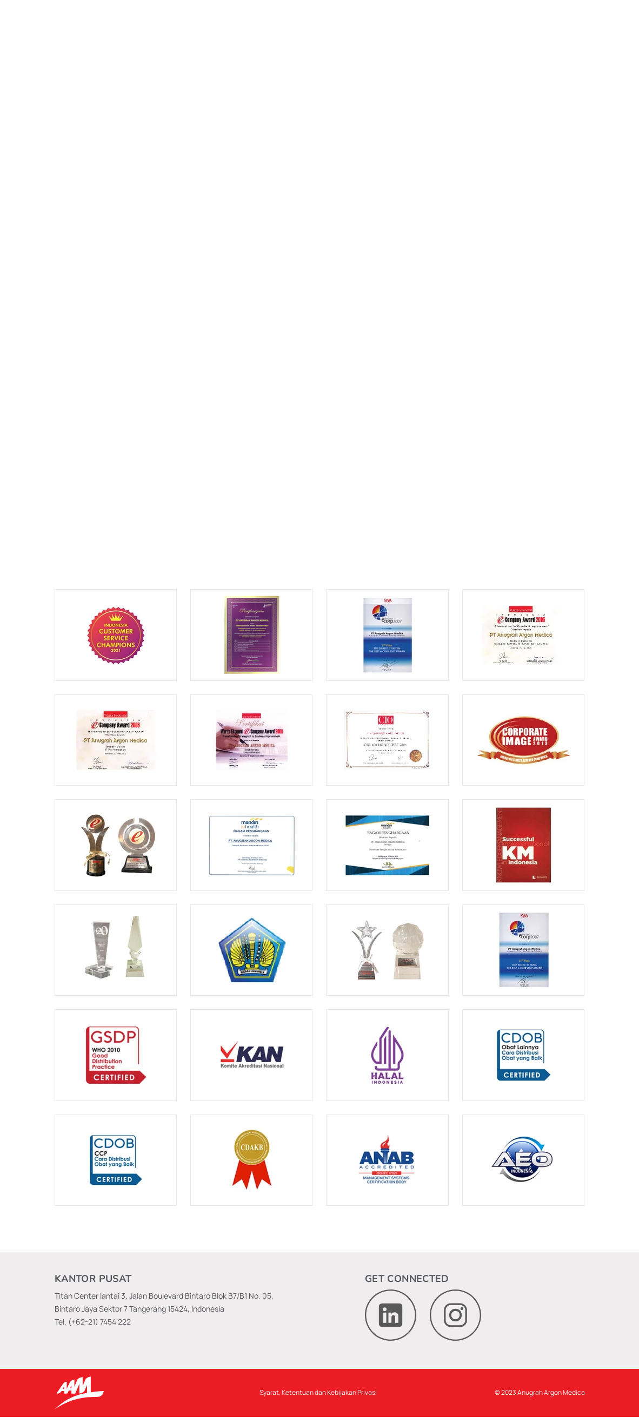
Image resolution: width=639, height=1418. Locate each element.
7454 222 (115, 1321)
